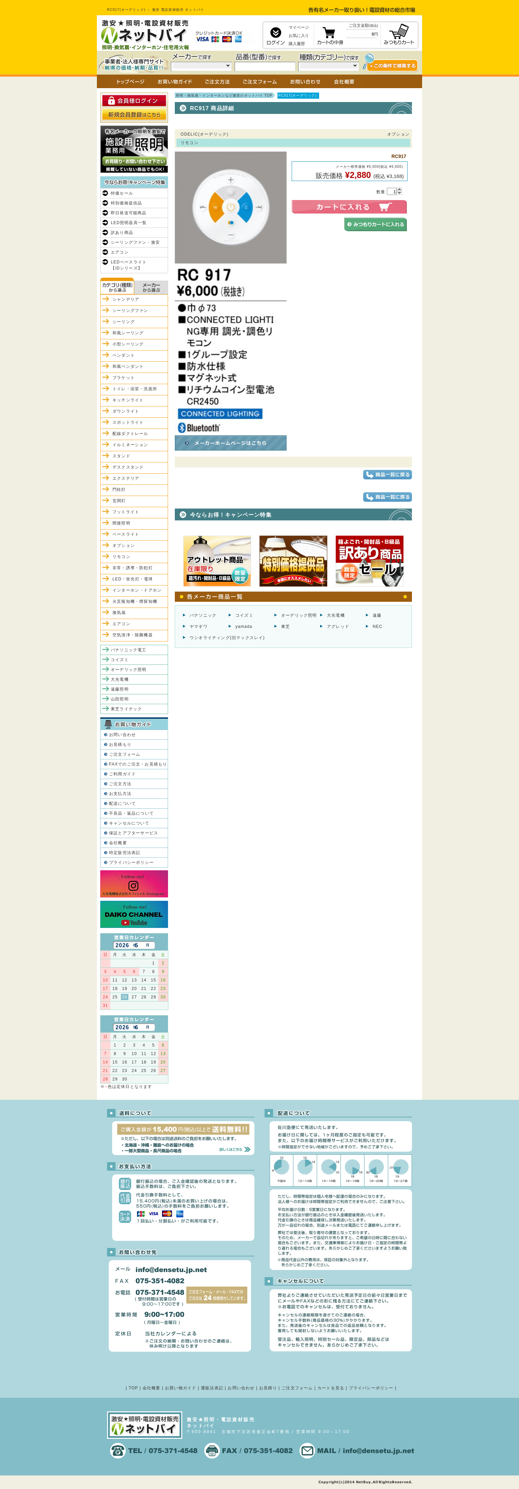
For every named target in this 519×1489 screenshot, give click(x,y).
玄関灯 (119, 500)
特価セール (122, 193)
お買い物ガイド (180, 1388)
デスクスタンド (128, 467)
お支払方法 (120, 793)
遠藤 (377, 615)
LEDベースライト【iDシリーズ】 (129, 265)
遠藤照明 (120, 689)
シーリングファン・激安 (135, 242)
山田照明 (120, 699)
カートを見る (330, 1388)
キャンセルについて (129, 823)
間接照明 (121, 523)
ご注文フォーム (124, 754)
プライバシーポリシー (131, 862)
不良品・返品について (131, 813)
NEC (377, 626)
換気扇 (119, 612)
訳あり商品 (122, 232)
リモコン (121, 556)
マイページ (299, 27)
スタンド (121, 456)
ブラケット (123, 377)
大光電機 (336, 615)
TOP (133, 1388)
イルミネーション (130, 444)
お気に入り (299, 35)
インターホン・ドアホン (137, 590)
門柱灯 (119, 489)
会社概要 (118, 842)
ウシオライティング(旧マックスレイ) (227, 637)
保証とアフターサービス (133, 833)
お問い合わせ (122, 734)
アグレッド (338, 626)
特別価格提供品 (126, 203)
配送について (122, 803)
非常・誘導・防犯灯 (132, 567)
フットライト (125, 512)
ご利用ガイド (122, 774)
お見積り (268, 1388)
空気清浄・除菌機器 (132, 635)
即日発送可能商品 (129, 213)
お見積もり (120, 744)
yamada (243, 626)
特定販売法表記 (124, 852)
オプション (123, 545)
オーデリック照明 (299, 615)
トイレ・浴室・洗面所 (134, 388)
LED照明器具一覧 (129, 222)
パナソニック (203, 615)
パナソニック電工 (129, 650)
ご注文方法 (120, 783)
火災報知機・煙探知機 (134, 601)
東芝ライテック (126, 709)
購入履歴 (297, 43)
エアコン (120, 252)
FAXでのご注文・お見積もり (138, 764)
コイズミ (244, 615)
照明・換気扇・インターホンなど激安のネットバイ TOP (224, 95)
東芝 (285, 626)
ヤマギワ (199, 626)
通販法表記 (212, 1388)
